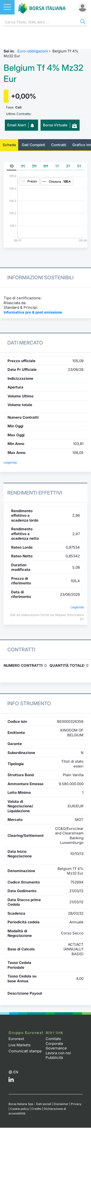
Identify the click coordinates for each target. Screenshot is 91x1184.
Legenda (10, 462)
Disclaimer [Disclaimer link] (61, 1104)
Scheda (9, 145)
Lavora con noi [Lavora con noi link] (58, 1053)
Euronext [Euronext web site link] (16, 1038)
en (15, 1072)
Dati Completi (33, 145)
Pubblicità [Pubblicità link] (54, 1057)
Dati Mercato (25, 343)
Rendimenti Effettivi (34, 493)
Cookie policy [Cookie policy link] (19, 1109)
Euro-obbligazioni (32, 51)
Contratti (58, 145)
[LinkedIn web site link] (11, 1080)
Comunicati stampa (24, 1051)
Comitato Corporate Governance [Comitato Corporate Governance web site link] (56, 1043)
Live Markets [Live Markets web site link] (19, 1045)
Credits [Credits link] (36, 1109)
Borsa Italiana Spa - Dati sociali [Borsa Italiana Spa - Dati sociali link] (29, 1104)
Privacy (76, 1104)
